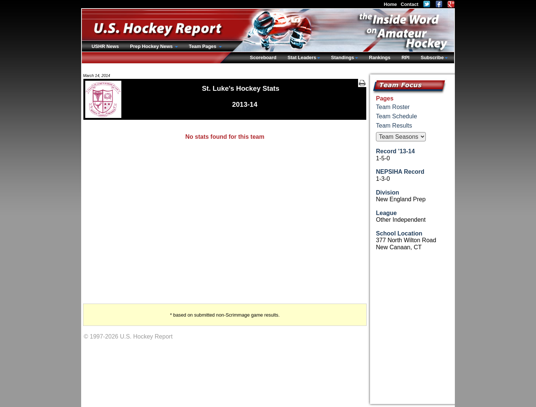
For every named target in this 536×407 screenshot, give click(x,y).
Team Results (394, 125)
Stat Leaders (301, 57)
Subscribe (432, 57)
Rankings (379, 57)
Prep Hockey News (152, 46)
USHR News (105, 46)
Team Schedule (396, 116)
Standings (342, 57)
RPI (405, 57)
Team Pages (203, 46)
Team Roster (393, 107)
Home (390, 4)
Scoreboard (263, 57)
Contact (409, 4)
